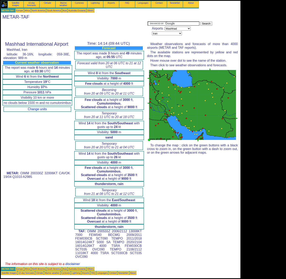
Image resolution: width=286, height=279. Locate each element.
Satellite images (16, 4)
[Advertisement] (74, 30)
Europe (19, 10)
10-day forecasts (31, 4)
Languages (143, 3)
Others (90, 10)
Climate (47, 3)
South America (54, 10)
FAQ (127, 3)
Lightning (95, 3)
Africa (27, 10)
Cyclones (79, 3)
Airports (111, 3)
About (191, 3)
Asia (65, 10)
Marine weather (63, 4)
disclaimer (72, 264)
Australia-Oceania (77, 10)
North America (39, 10)
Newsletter (175, 3)
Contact (159, 3)
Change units (37, 109)
